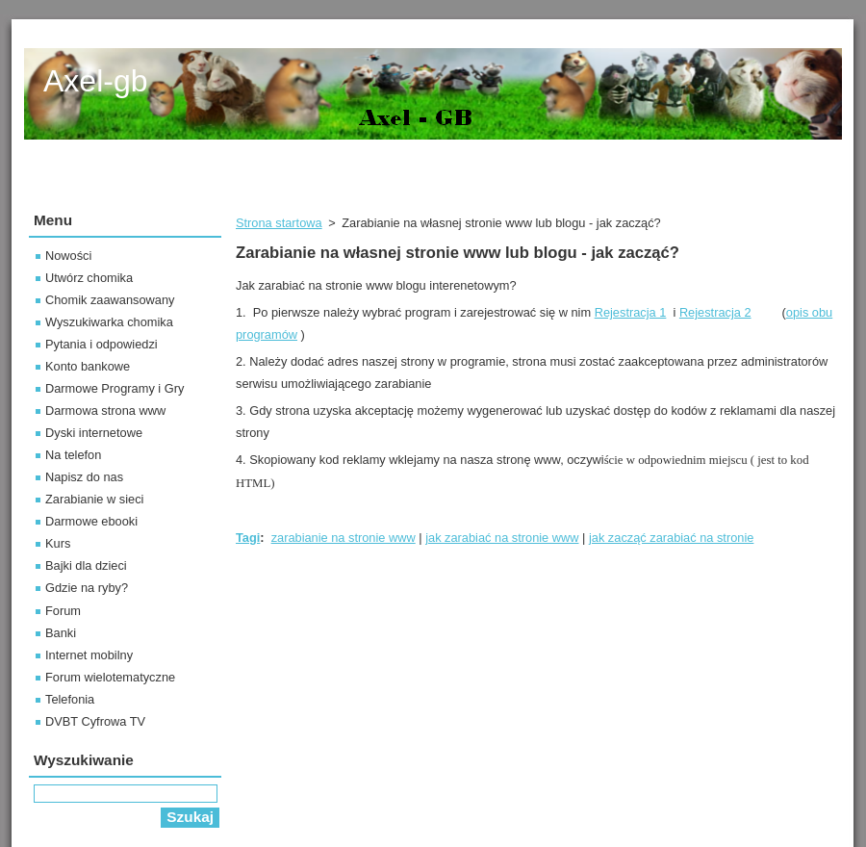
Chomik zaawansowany (109, 300)
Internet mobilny (89, 655)
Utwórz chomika (89, 277)
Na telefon (73, 455)
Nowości (68, 255)
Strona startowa (279, 223)
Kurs (57, 543)
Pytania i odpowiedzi (101, 344)
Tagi (248, 537)
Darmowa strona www (105, 410)
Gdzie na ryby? (86, 587)
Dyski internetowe (93, 432)
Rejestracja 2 (715, 312)
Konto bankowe (87, 366)
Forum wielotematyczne (110, 677)
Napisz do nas (84, 477)
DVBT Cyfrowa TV (95, 721)
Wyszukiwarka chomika (109, 322)
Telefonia (69, 699)
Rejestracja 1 (631, 312)
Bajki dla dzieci (86, 565)
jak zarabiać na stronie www (501, 537)
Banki (60, 633)
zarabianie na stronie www (343, 537)
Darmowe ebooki (91, 521)
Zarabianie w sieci (94, 499)
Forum (63, 610)
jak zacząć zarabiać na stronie (671, 537)
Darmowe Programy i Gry (114, 388)
